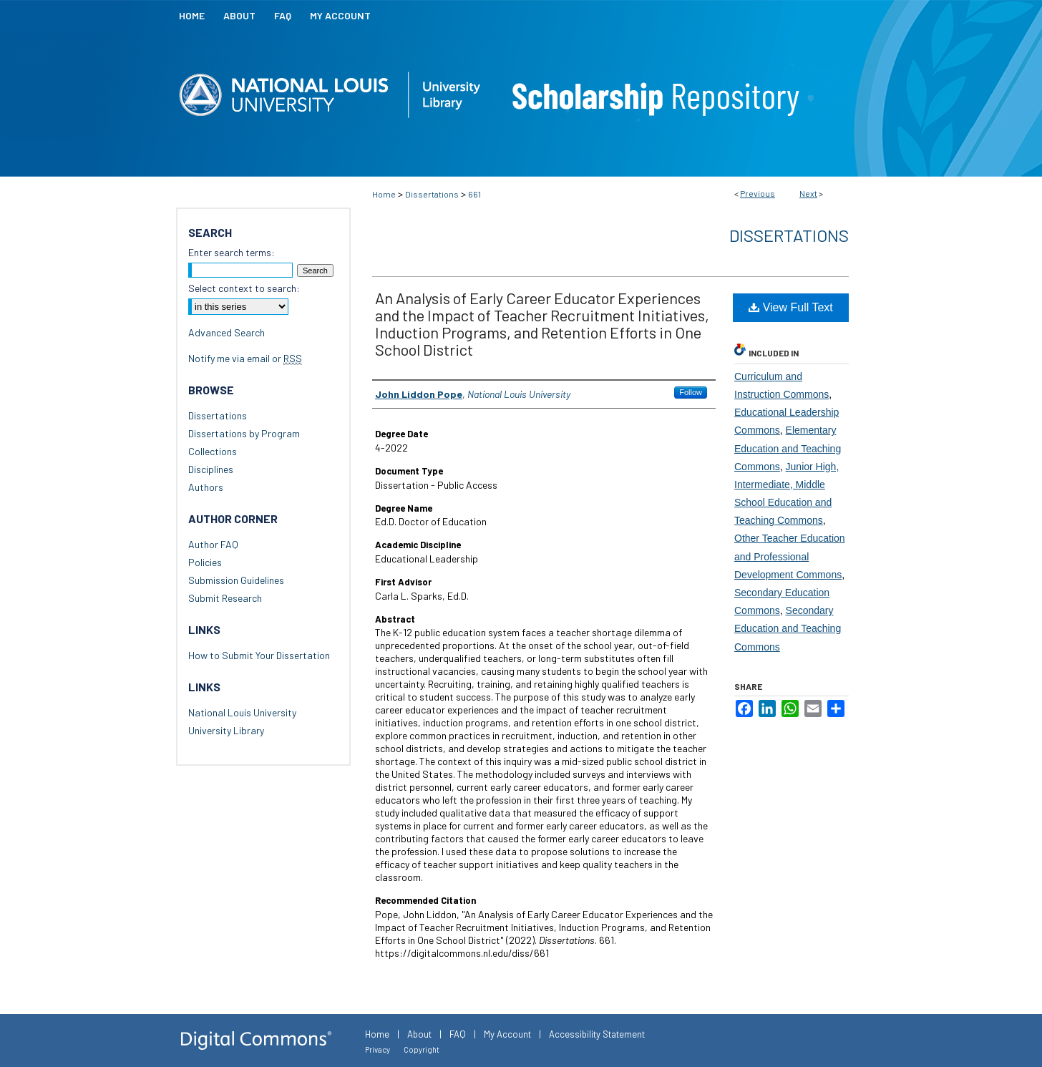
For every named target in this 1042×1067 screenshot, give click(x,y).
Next (808, 193)
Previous (757, 193)
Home (384, 194)
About (419, 1034)
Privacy (377, 1049)
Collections (212, 451)
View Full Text (791, 307)
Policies (205, 562)
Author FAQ (213, 544)
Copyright (421, 1049)
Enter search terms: (231, 252)
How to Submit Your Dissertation (259, 655)
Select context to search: (244, 288)
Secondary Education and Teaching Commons (787, 628)
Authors (205, 487)
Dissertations (432, 194)
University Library (226, 730)
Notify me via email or (245, 358)
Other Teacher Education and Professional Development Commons (789, 556)
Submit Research (225, 598)
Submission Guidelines (236, 580)
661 (474, 194)
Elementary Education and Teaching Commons (787, 448)
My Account (507, 1034)
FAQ (457, 1034)
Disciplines (210, 469)
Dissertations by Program (244, 433)
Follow (690, 392)
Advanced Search (226, 332)
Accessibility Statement (597, 1034)
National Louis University (242, 712)
